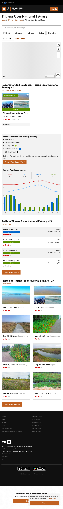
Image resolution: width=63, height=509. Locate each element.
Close (44, 503)
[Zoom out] (58, 56)
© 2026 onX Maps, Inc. (26, 474)
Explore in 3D (7, 124)
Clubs (4, 425)
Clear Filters (20, 38)
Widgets (4, 422)
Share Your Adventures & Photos (12, 432)
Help (3, 419)
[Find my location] (58, 48)
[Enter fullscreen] (58, 44)
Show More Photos (11, 404)
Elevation (52, 33)
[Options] (58, 75)
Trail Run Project (37, 425)
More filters (7, 38)
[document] (44, 500)
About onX (5, 457)
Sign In (54, 9)
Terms (36, 474)
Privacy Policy (52, 498)
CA (9, 20)
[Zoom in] (58, 53)
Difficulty (7, 33)
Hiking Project (36, 422)
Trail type (30, 33)
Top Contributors (7, 428)
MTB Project (36, 419)
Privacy (41, 474)
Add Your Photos (6, 283)
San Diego (19, 20)
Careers (4, 460)
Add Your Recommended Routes (11, 90)
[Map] (31, 60)
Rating (41, 33)
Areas (4, 20)
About (4, 416)
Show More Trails (11, 272)
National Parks (36, 432)
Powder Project (36, 428)
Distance (18, 33)
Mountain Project (37, 416)
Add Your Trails (6, 224)
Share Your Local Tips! (15, 162)
